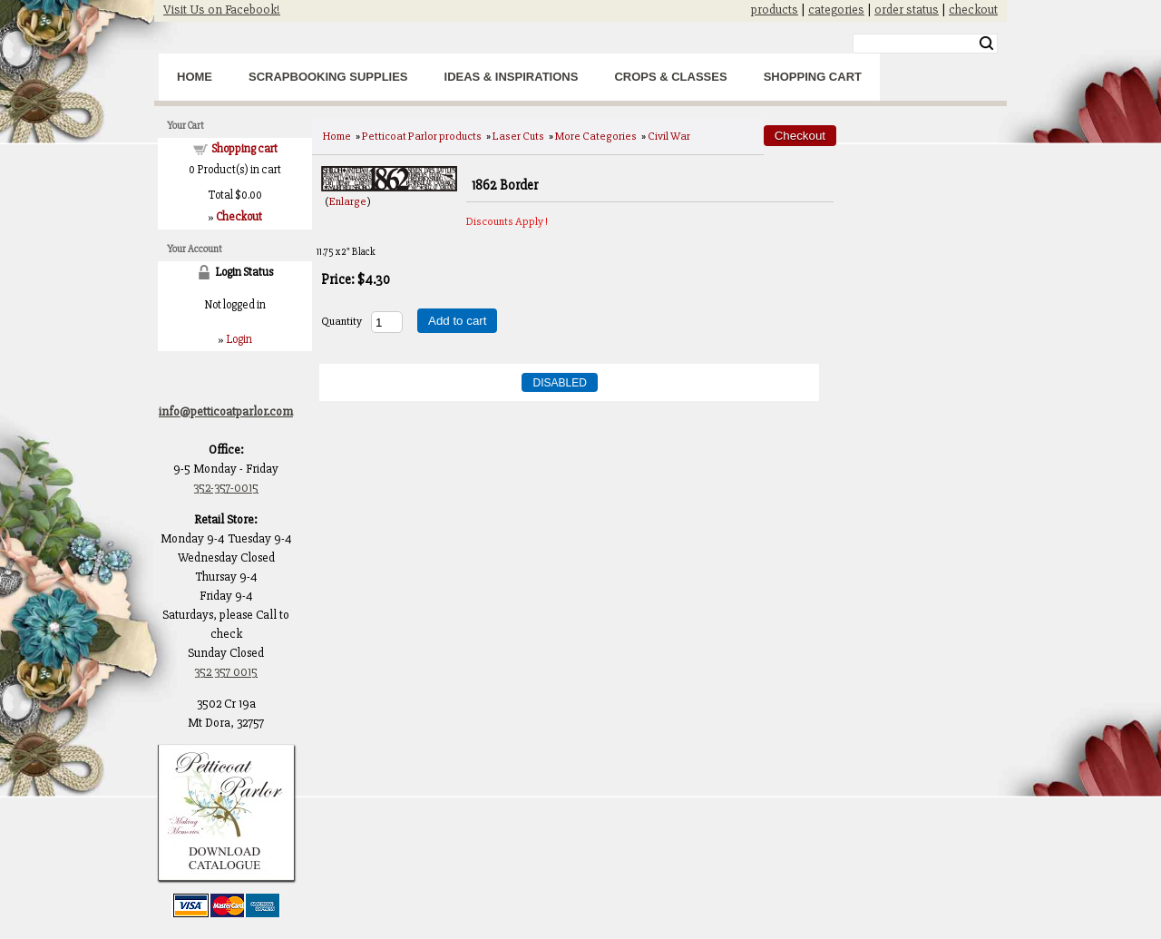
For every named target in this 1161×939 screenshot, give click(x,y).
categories (836, 9)
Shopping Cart (813, 76)
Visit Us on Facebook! (221, 9)
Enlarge (347, 201)
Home (194, 76)
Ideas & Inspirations (511, 76)
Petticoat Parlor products (422, 136)
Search (986, 44)
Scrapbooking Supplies (328, 76)
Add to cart (457, 321)
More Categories (596, 136)
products (774, 9)
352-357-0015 (226, 487)
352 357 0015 (226, 672)
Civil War (669, 136)
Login (239, 339)
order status (906, 9)
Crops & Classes (670, 76)
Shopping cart (244, 149)
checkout (973, 9)
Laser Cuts (518, 136)
